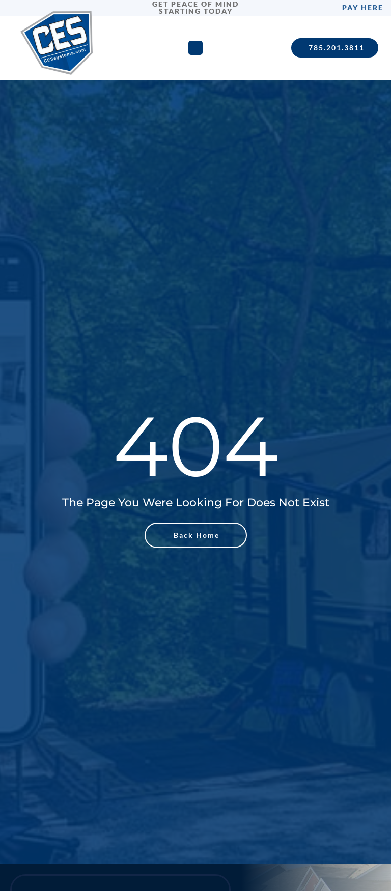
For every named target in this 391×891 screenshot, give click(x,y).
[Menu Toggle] (195, 48)
